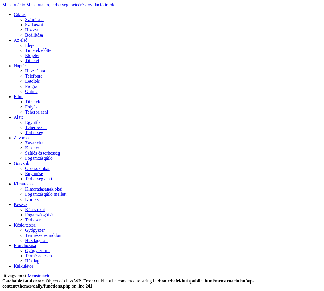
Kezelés (32, 148)
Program (33, 86)
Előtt (18, 96)
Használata (35, 70)
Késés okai (35, 209)
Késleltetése (25, 225)
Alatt (18, 117)
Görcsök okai (37, 168)
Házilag (32, 260)
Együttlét (33, 122)
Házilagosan (36, 240)
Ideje (29, 45)
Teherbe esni (36, 112)
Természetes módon (43, 235)
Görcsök (21, 163)
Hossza (31, 29)
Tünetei (32, 60)
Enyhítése (34, 173)
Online (31, 91)
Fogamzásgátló (39, 158)
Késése (20, 204)
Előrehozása (25, 245)
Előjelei (32, 55)
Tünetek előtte (38, 50)
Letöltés (32, 81)
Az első (20, 40)
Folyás (31, 106)
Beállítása (34, 35)
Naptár (20, 65)
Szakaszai (34, 24)
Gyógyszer (35, 230)
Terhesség (34, 132)
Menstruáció (58, 4)
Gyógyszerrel (37, 250)
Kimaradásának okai (43, 189)
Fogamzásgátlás (39, 214)
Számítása (34, 19)
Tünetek (32, 101)
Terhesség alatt (38, 178)
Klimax (32, 199)
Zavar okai (35, 142)
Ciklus (20, 14)
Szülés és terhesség (42, 153)
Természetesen (38, 255)
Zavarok (21, 137)
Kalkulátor (23, 266)
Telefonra (33, 76)
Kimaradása (24, 183)
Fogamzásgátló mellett (45, 194)
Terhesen (33, 219)
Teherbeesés (36, 127)
